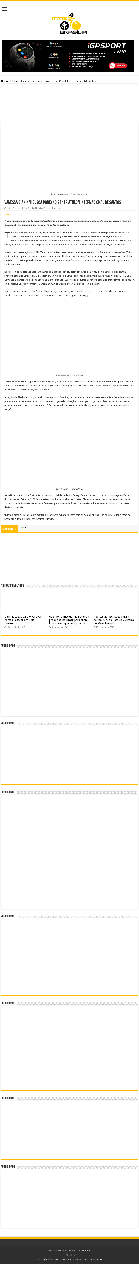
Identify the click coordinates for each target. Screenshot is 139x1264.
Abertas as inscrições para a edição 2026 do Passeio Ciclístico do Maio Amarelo (114, 620)
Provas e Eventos (52, 208)
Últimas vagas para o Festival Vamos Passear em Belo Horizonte (22, 620)
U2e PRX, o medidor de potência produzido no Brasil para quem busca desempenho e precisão (69, 620)
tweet (7, 214)
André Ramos (83, 1250)
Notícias (16, 81)
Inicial (5, 81)
